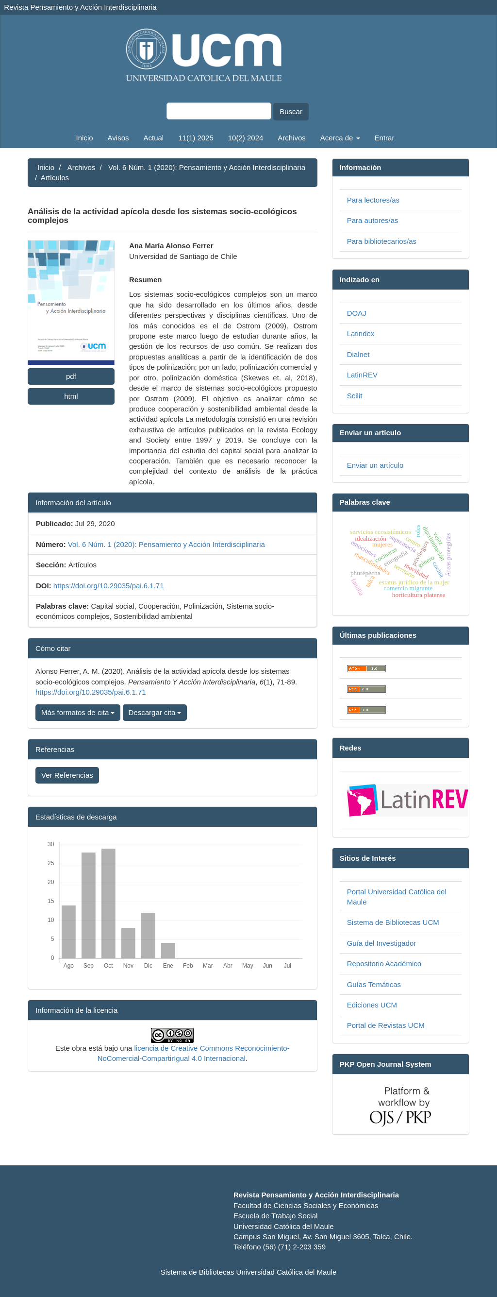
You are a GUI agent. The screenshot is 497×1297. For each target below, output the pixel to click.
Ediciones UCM (372, 1005)
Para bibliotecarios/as (381, 241)
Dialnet (358, 354)
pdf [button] (71, 376)
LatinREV (362, 375)
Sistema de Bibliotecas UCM (393, 922)
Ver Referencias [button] (67, 775)
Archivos (292, 138)
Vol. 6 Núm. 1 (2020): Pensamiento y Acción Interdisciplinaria (206, 167)
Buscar (291, 111)
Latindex (361, 333)
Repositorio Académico (384, 963)
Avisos (118, 138)
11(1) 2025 (196, 138)
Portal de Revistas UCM (386, 1025)
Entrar (385, 138)
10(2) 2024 (246, 138)
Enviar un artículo (375, 465)
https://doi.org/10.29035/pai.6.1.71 (108, 585)
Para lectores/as (373, 200)
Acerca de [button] (340, 138)
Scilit (355, 396)
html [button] (71, 396)
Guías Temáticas (374, 984)
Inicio (84, 138)
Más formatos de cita (78, 712)
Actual (154, 138)
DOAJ (356, 313)
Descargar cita (155, 712)
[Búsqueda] (218, 110)
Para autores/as (372, 220)
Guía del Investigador (381, 943)
